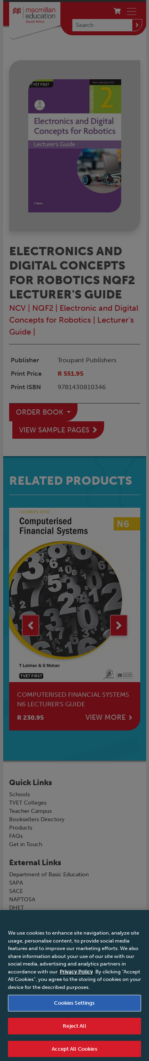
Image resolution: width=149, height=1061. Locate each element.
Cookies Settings (74, 1006)
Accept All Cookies (74, 1052)
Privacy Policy (76, 975)
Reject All (74, 1029)
